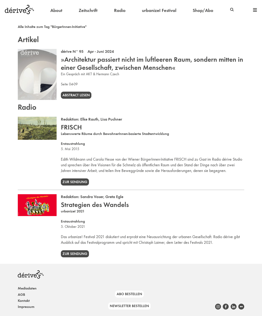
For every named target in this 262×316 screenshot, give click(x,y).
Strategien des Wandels (95, 205)
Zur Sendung (74, 182)
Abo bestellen (129, 294)
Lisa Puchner (111, 119)
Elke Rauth (89, 119)
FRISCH (71, 127)
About (56, 10)
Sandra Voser (91, 196)
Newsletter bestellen (129, 306)
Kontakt (24, 300)
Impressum (26, 306)
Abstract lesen (76, 95)
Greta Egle (114, 196)
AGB (21, 294)
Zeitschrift (88, 10)
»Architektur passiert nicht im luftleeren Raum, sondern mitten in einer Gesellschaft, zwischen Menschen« (152, 63)
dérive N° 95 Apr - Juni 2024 (87, 51)
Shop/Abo (203, 10)
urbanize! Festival (159, 10)
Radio (120, 10)
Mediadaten (27, 288)
